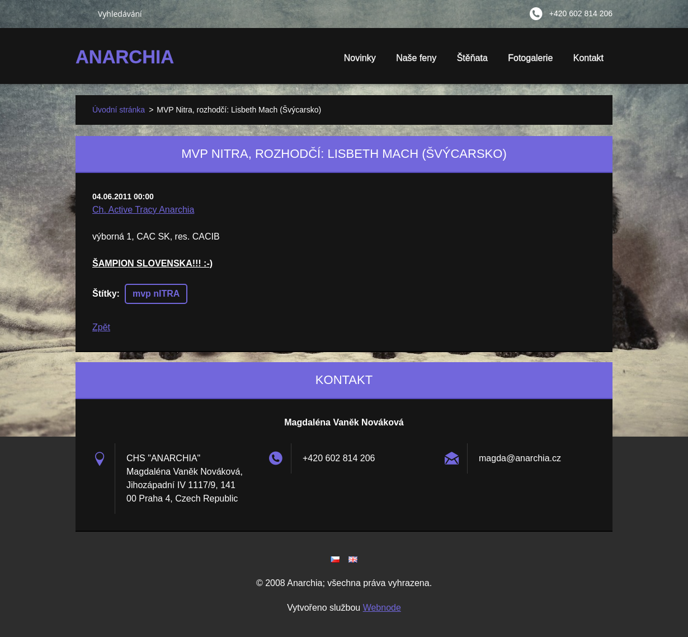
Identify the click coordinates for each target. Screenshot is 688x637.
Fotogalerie (530, 61)
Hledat (82, 13)
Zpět (101, 327)
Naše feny (416, 58)
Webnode (382, 607)
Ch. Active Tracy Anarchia (143, 209)
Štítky (104, 293)
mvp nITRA (156, 293)
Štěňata (472, 61)
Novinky (360, 58)
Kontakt (588, 58)
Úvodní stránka (118, 109)
